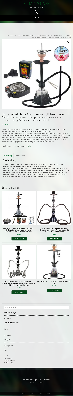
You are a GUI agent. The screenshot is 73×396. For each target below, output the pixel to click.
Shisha (23, 35)
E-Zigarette (17, 35)
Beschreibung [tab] (7, 156)
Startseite (10, 35)
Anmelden (7, 356)
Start (24, 393)
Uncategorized (8, 345)
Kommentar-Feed (9, 360)
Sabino (36, 382)
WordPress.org (8, 362)
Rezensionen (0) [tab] (20, 156)
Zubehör (47, 393)
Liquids (40, 393)
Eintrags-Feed (8, 358)
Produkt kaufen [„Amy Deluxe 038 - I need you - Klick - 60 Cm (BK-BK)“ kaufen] (54, 290)
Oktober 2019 (8, 335)
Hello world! (7, 318)
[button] (68, 42)
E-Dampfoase (36, 3)
